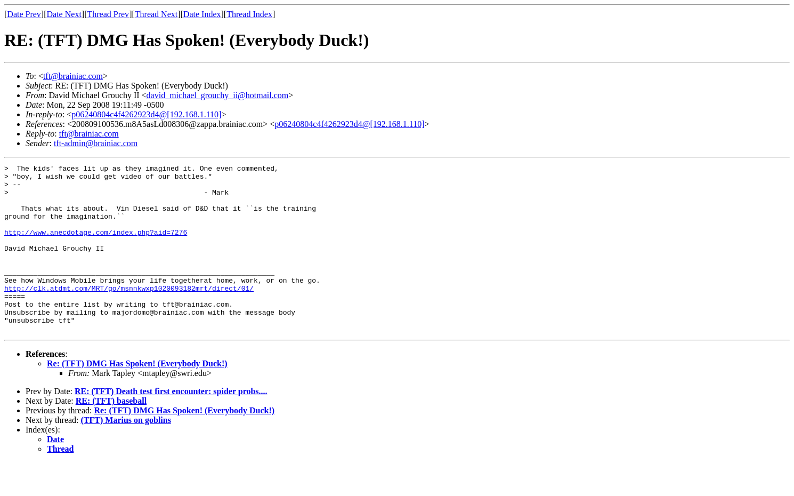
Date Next (64, 14)
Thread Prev (108, 14)
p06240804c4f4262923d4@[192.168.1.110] (146, 114)
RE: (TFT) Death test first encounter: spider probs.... (171, 424)
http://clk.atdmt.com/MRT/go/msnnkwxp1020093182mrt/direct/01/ (129, 313)
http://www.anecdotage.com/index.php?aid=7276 (95, 246)
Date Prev (24, 14)
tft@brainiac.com (73, 76)
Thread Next (156, 14)
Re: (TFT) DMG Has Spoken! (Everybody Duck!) (137, 397)
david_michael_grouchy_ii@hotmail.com (218, 95)
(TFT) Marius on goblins (126, 453)
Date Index (202, 14)
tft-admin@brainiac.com (95, 143)
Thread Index (249, 14)
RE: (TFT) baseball (111, 434)
